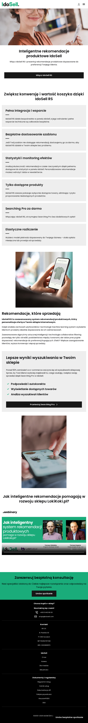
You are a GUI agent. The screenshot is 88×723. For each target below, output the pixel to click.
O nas (44, 657)
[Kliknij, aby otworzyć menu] (83, 4)
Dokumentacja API (44, 690)
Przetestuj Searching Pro (44, 404)
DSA (44, 703)
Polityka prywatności (44, 694)
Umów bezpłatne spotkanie (69, 717)
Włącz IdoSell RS (44, 75)
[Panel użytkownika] (78, 4)
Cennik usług (44, 686)
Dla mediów (44, 666)
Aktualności (44, 670)
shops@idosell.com (46, 617)
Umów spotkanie (44, 593)
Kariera (44, 661)
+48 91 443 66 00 (46, 612)
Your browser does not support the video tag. (44, 531)
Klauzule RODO (44, 698)
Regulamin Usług (44, 682)
